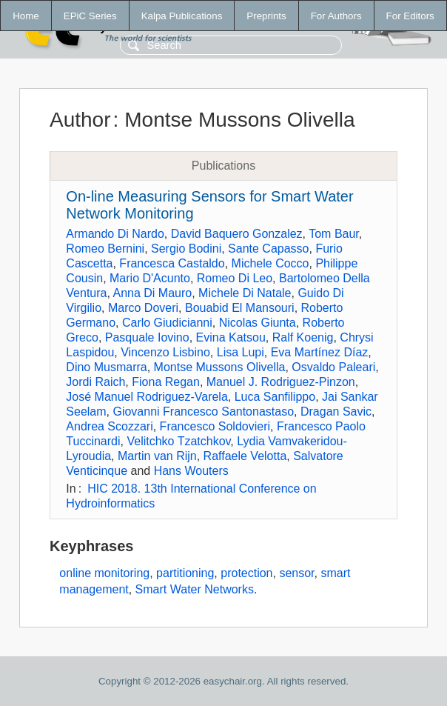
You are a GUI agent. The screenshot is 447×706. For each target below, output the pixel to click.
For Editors (410, 15)
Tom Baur (334, 233)
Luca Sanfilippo (275, 396)
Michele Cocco (270, 263)
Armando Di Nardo (115, 233)
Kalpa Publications (182, 15)
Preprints (266, 15)
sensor (296, 573)
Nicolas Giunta (257, 322)
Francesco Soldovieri (215, 426)
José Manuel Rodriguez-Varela (146, 396)
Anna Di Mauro (152, 293)
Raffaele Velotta (245, 456)
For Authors (336, 15)
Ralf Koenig (303, 337)
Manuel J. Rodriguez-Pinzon (280, 382)
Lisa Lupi (240, 352)
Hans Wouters (191, 470)
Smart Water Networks (194, 589)
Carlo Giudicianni (167, 322)
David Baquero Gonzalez (237, 233)
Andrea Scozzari (109, 426)
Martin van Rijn (157, 456)
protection (246, 573)
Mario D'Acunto (150, 278)
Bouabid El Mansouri (240, 308)
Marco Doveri (143, 308)
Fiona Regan (166, 382)
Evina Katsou (231, 337)
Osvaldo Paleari (333, 367)
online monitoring (104, 573)
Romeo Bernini (105, 248)
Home (26, 15)
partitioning (185, 573)
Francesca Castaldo (171, 263)
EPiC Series (90, 15)
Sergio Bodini (186, 248)
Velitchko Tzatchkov (178, 441)
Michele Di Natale (244, 293)
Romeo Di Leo (234, 278)
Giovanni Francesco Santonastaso (203, 411)
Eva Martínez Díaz (320, 352)
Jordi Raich (95, 382)
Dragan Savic (336, 411)
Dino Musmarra (106, 367)
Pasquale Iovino (147, 337)
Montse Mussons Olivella (220, 367)
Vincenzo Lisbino (165, 352)
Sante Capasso (268, 248)
